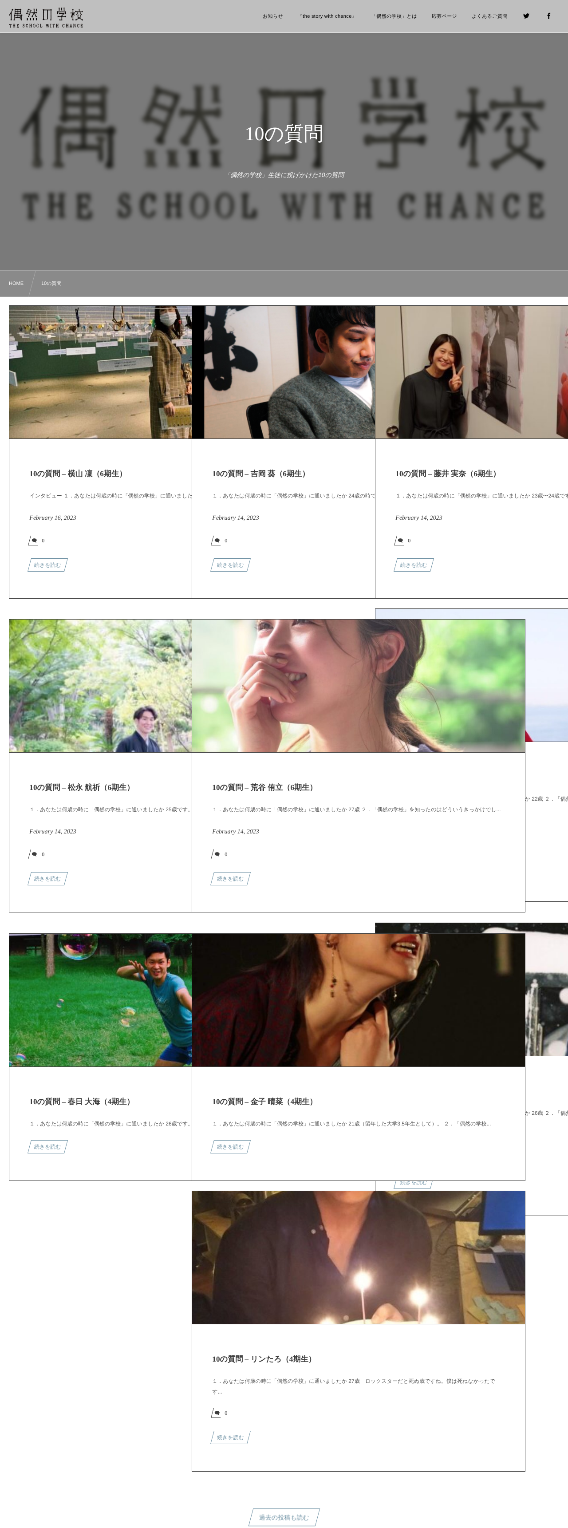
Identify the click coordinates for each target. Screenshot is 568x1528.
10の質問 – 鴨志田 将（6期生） (447, 777)
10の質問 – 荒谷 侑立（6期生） (264, 787)
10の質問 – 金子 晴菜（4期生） (264, 1102)
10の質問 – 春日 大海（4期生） (81, 1102)
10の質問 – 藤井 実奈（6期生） (447, 474)
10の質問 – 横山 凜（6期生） (77, 474)
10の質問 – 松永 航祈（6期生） (81, 787)
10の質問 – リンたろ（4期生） (264, 1359)
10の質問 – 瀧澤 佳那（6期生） (447, 1091)
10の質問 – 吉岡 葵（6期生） (260, 474)
